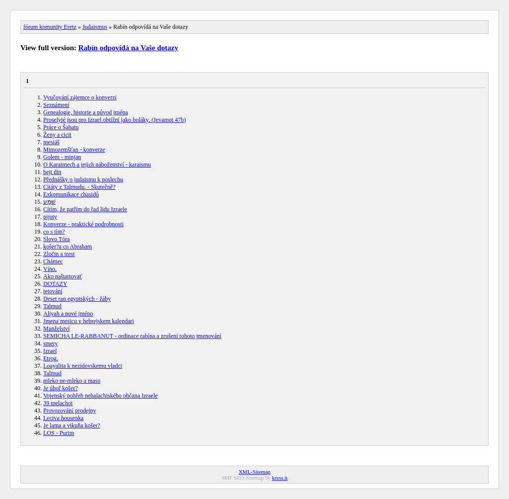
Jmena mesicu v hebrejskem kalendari (88, 321)
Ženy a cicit (57, 134)
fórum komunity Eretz (50, 26)
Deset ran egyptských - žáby (77, 298)
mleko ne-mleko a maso (71, 380)
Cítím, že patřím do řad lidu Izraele (85, 209)
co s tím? (54, 231)
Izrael (50, 350)
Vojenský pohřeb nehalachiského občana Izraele (100, 395)
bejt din (52, 171)
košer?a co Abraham (67, 246)
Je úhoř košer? (60, 388)
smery (50, 343)
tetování (53, 291)
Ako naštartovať (62, 276)
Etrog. (50, 358)
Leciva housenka (63, 418)
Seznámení (56, 104)
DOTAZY (55, 283)
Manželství (56, 328)
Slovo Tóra (56, 239)
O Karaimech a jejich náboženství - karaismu (97, 164)
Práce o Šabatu (61, 127)
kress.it (279, 478)
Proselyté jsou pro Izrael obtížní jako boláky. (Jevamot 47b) (114, 119)
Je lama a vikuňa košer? (71, 425)
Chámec (53, 261)
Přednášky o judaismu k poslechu (83, 179)
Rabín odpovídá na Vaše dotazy (128, 48)
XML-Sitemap (254, 472)
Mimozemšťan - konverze (74, 149)
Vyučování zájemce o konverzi (80, 97)
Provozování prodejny (69, 410)
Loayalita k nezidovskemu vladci (82, 365)
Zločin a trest (59, 253)
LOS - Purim (58, 432)
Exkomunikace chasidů (71, 194)
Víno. (50, 268)
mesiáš (51, 142)
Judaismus (95, 26)
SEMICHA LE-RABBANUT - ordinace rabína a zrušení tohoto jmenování (132, 336)
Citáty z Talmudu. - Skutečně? (79, 186)
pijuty (50, 216)
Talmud (52, 306)
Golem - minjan (62, 157)
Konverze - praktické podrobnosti (83, 224)
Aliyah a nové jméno (68, 313)
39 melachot (58, 403)
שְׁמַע (49, 201)
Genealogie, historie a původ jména (85, 112)
